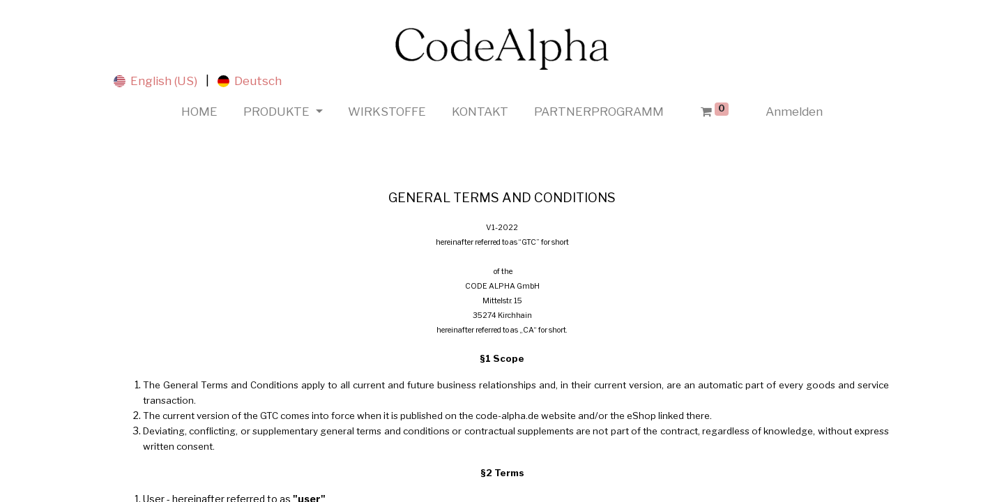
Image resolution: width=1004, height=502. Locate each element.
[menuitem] (200, 112)
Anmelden (794, 112)
